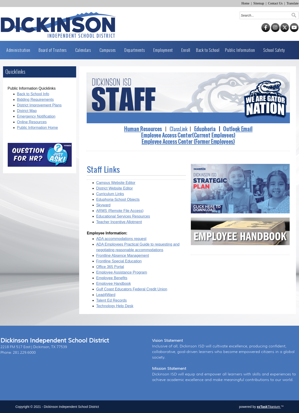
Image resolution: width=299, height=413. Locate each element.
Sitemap (258, 3)
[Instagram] (275, 31)
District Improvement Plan (38, 105)
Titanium (269, 407)
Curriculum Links (110, 194)
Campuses (109, 50)
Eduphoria (205, 129)
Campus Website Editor (115, 183)
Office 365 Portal (110, 267)
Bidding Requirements (35, 100)
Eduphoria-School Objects (118, 199)
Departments (136, 50)
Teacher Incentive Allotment (119, 222)
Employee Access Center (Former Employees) (188, 141)
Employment (164, 50)
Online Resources (32, 122)
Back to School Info (33, 94)
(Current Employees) (213, 135)
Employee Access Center (166, 135)
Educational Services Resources (123, 216)
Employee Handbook (113, 284)
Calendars (84, 50)
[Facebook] (265, 31)
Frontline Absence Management (122, 256)
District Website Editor (114, 188)
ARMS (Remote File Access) (120, 211)
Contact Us (275, 3)
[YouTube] (294, 31)
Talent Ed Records (111, 300)
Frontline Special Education (119, 261)
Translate (292, 3)
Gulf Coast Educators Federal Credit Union (131, 289)
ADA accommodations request (121, 239)
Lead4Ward (105, 295)
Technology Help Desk (114, 306)
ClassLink (179, 129)
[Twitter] (284, 31)
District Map (27, 111)
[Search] (266, 15)
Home (245, 3)
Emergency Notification (36, 116)
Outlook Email (238, 129)
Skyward (103, 205)
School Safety (274, 50)
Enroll (185, 50)
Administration (19, 50)
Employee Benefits (111, 278)
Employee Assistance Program (121, 272)
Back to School (207, 50)
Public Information (241, 50)
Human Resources (143, 129)
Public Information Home (37, 128)
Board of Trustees (54, 50)
